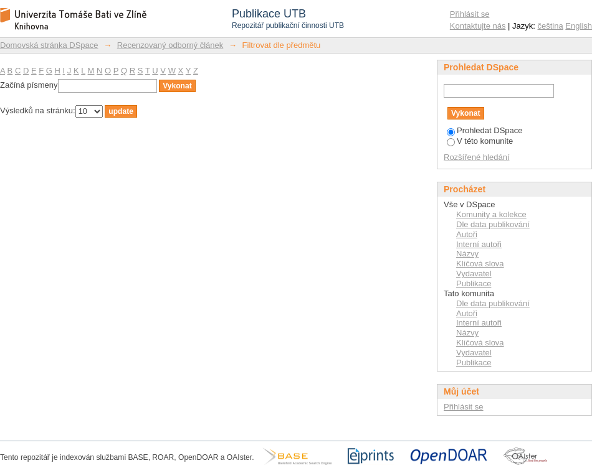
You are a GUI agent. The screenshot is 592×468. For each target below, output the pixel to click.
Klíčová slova (480, 263)
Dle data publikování (493, 224)
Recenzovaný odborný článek (170, 45)
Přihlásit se (470, 14)
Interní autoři (479, 244)
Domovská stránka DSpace (49, 45)
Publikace (473, 283)
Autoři (466, 234)
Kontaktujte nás (478, 25)
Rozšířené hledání (477, 157)
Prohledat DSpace (485, 130)
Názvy (467, 253)
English (578, 25)
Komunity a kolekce (491, 214)
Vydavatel (474, 273)
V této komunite (480, 141)
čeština (550, 25)
